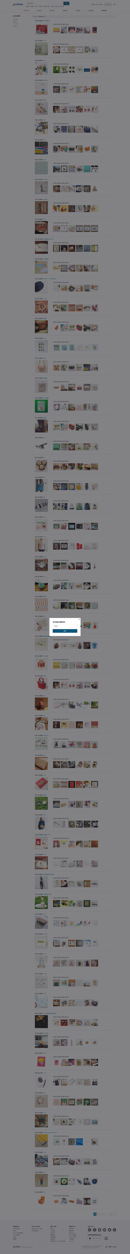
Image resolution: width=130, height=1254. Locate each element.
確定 (65, 631)
